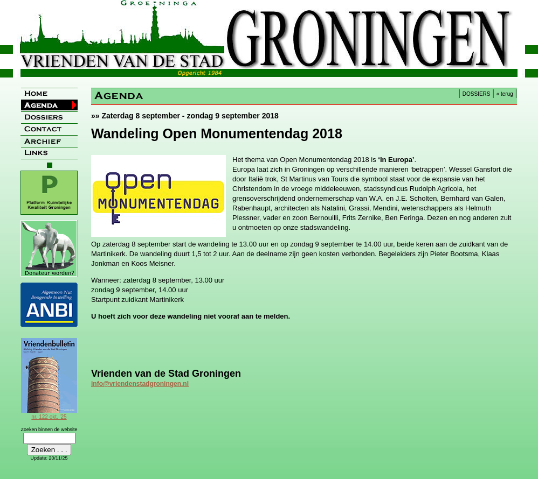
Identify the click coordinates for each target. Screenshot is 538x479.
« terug (504, 94)
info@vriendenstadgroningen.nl (140, 384)
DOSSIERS (477, 94)
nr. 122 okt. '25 (49, 414)
